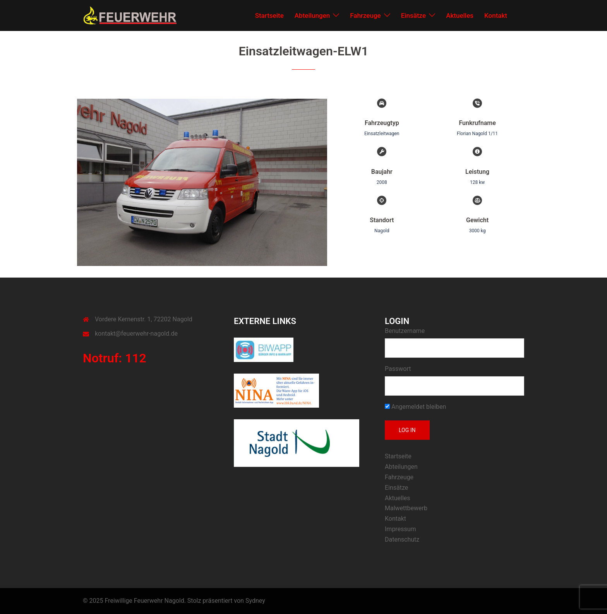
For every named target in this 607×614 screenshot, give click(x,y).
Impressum (400, 529)
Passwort (398, 368)
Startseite (269, 15)
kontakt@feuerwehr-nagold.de (136, 333)
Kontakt (495, 15)
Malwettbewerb (406, 508)
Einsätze (413, 15)
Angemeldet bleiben (415, 406)
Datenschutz (402, 539)
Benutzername (405, 330)
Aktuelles (459, 15)
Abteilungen (312, 15)
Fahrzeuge (365, 15)
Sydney (255, 600)
